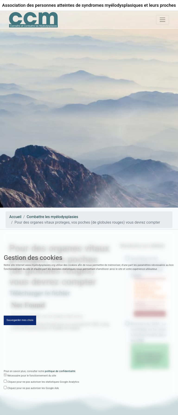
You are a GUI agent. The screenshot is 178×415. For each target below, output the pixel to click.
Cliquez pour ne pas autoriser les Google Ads (33, 388)
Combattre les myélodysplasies (52, 217)
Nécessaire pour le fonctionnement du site (31, 376)
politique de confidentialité (60, 371)
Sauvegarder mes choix (19, 320)
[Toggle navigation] (162, 19)
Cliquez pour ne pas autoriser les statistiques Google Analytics (43, 382)
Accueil (15, 217)
